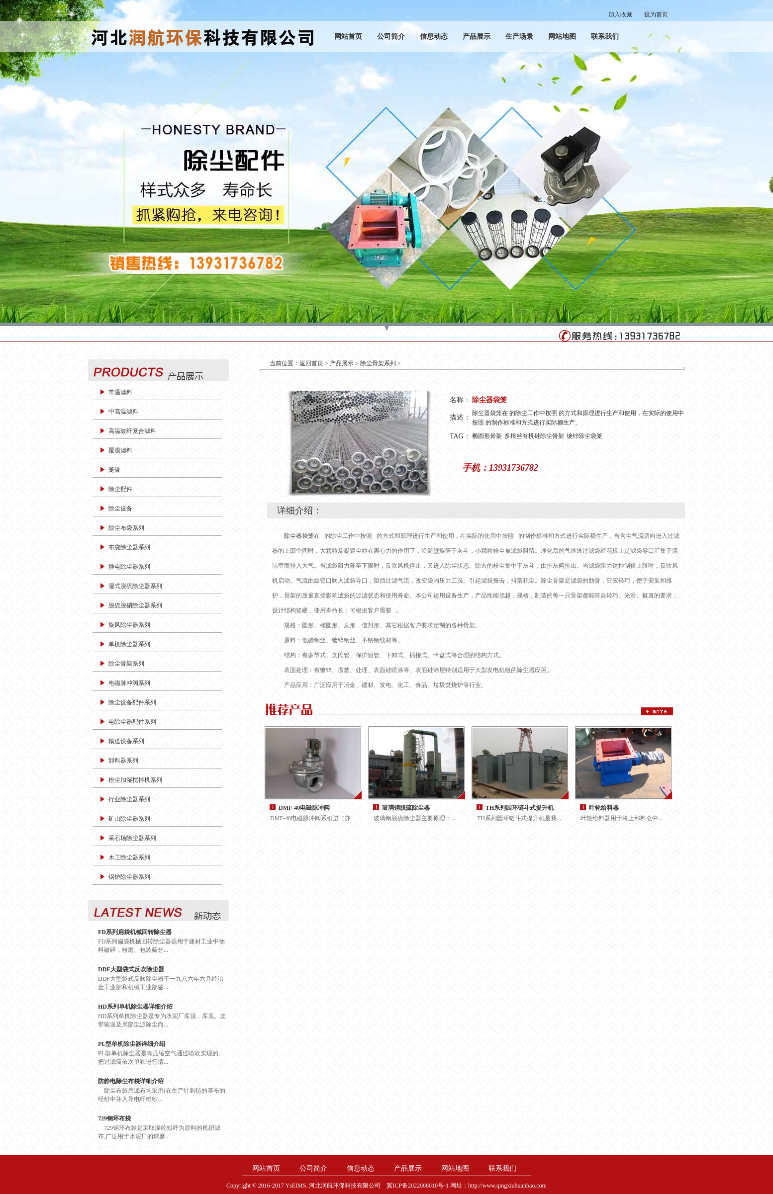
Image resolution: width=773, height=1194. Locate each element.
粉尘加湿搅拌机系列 (135, 779)
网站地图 (562, 36)
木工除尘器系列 (129, 857)
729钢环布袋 (114, 1118)
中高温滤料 (123, 411)
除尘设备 (120, 508)
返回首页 (311, 363)
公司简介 (391, 36)
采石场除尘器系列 (132, 838)
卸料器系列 (123, 760)
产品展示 (476, 36)
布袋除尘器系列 (129, 547)
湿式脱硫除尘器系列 (135, 586)
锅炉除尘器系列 (129, 876)
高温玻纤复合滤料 (132, 430)
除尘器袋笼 (299, 535)
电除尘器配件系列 (132, 721)
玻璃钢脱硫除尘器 (406, 807)
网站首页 (348, 36)
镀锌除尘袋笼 (584, 435)
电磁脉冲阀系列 (129, 683)
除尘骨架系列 (126, 663)
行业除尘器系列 (129, 799)
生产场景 (519, 36)
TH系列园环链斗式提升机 (519, 807)
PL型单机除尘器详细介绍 (131, 1043)
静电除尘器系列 (129, 566)
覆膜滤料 (120, 450)
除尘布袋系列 (126, 527)
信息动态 (434, 36)
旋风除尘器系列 (129, 624)
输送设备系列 (126, 741)
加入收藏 (620, 14)
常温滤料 (120, 392)
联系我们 (605, 36)
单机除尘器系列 (129, 644)
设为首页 (656, 14)
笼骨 (114, 469)
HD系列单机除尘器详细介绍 (135, 1006)
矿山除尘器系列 (129, 818)
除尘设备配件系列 (132, 702)
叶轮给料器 (604, 807)
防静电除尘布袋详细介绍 (131, 1081)
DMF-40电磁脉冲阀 (304, 807)
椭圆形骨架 (487, 435)
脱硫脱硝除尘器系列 (135, 605)
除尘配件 (120, 489)
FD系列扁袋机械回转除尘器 (135, 932)
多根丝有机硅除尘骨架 (534, 435)
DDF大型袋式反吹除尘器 (131, 969)
